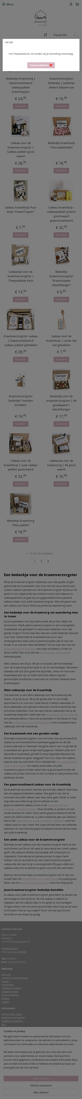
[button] (41, 65)
